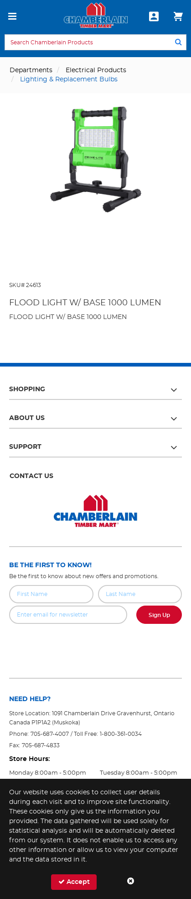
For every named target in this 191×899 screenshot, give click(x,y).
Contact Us (31, 476)
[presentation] (95, 644)
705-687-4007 (50, 734)
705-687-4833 (41, 745)
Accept (74, 881)
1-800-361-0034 (121, 734)
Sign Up (159, 615)
